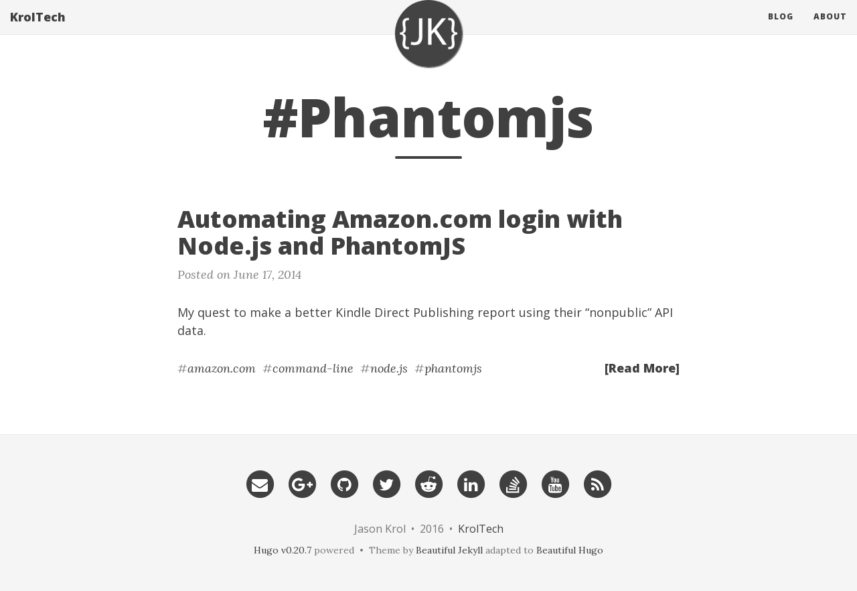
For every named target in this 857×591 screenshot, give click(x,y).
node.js (389, 368)
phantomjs (453, 368)
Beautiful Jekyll (449, 550)
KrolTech (38, 30)
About (830, 30)
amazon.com (221, 368)
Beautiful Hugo (569, 550)
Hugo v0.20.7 (282, 550)
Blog (780, 30)
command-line (313, 368)
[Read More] (642, 368)
